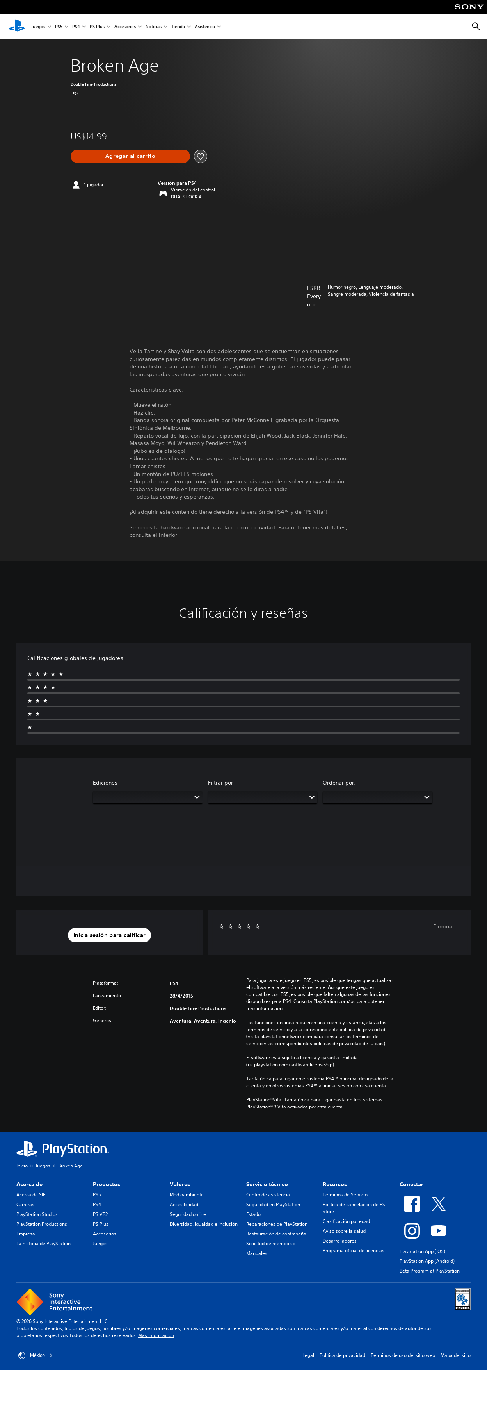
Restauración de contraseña (276, 1233)
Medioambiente (187, 1194)
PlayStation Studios (37, 1214)
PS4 (76, 27)
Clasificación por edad (346, 1221)
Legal (308, 1355)
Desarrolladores (340, 1240)
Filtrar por (220, 782)
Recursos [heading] (335, 1184)
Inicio (22, 1165)
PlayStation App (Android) (427, 1261)
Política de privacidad (342, 1355)
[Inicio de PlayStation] (17, 26)
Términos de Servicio (345, 1194)
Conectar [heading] (411, 1184)
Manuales (256, 1253)
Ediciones (105, 782)
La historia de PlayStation (43, 1243)
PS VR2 (100, 1214)
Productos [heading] (106, 1184)
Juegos (38, 27)
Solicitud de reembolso (270, 1243)
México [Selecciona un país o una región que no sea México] (35, 1355)
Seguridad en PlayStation (273, 1204)
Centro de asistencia (268, 1194)
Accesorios (125, 27)
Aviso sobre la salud (344, 1231)
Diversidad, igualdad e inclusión (204, 1224)
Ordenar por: (339, 782)
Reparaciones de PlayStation (276, 1224)
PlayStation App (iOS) (422, 1251)
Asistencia (205, 27)
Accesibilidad (184, 1204)
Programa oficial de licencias (353, 1250)
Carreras (25, 1204)
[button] (109, 935)
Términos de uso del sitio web (403, 1355)
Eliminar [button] (443, 926)
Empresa (25, 1233)
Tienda (178, 27)
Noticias (154, 27)
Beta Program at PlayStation (430, 1271)
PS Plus (97, 27)
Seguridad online (188, 1214)
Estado (253, 1214)
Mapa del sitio (456, 1355)
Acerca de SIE (30, 1194)
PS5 (58, 27)
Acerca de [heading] (29, 1184)
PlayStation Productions (41, 1224)
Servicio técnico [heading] (267, 1184)
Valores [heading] (180, 1184)
